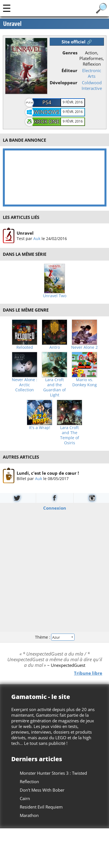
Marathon (29, 815)
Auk (36, 238)
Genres (69, 52)
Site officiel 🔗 (77, 42)
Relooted (24, 347)
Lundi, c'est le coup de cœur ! (47, 473)
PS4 (46, 102)
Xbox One (46, 121)
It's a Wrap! (39, 427)
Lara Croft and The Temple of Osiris (69, 435)
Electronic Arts (91, 73)
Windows (47, 111)
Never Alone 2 (84, 347)
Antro (54, 347)
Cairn (25, 798)
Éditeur (69, 70)
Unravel (24, 233)
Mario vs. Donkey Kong (84, 382)
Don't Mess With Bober (42, 790)
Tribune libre (88, 673)
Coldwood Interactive (92, 85)
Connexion (54, 508)
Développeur (63, 82)
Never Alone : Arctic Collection (24, 384)
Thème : (54, 637)
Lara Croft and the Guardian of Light (54, 387)
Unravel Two (54, 295)
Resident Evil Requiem (41, 807)
